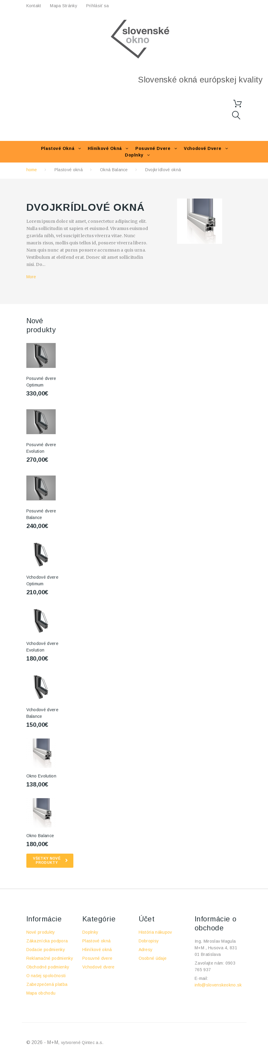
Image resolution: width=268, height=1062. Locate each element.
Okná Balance (114, 169)
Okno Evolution (41, 776)
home (31, 169)
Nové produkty (40, 932)
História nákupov (155, 932)
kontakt (33, 5)
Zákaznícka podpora (47, 940)
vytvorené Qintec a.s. (82, 1042)
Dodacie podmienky (45, 949)
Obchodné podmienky (47, 967)
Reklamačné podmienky (49, 958)
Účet (147, 919)
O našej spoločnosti (46, 975)
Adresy (146, 949)
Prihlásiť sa (97, 5)
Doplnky (134, 155)
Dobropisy (149, 940)
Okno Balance (40, 835)
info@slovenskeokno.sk (218, 985)
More (31, 276)
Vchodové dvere (202, 148)
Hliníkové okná (105, 148)
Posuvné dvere (152, 148)
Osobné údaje (153, 958)
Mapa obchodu (41, 993)
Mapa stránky (63, 5)
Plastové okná (57, 148)
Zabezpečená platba (47, 984)
